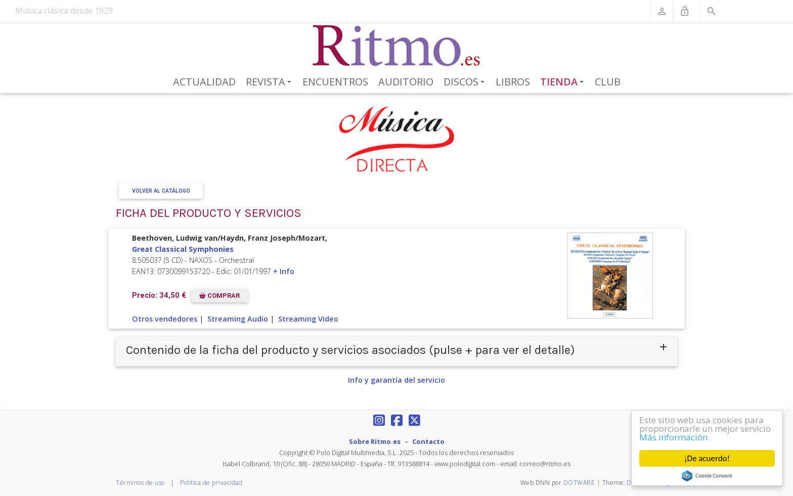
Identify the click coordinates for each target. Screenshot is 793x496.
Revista (270, 82)
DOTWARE (579, 482)
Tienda (564, 82)
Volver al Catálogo (161, 191)
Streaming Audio (237, 319)
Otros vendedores (164, 319)
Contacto (428, 441)
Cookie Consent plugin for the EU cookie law (707, 475)
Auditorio (405, 81)
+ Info (283, 271)
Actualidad (204, 81)
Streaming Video (308, 319)
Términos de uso (140, 482)
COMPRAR (219, 295)
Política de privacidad (211, 482)
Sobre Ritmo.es (375, 441)
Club (608, 81)
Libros (513, 81)
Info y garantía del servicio (396, 380)
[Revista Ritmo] (397, 46)
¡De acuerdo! (707, 458)
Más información (673, 437)
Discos (466, 82)
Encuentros (335, 81)
